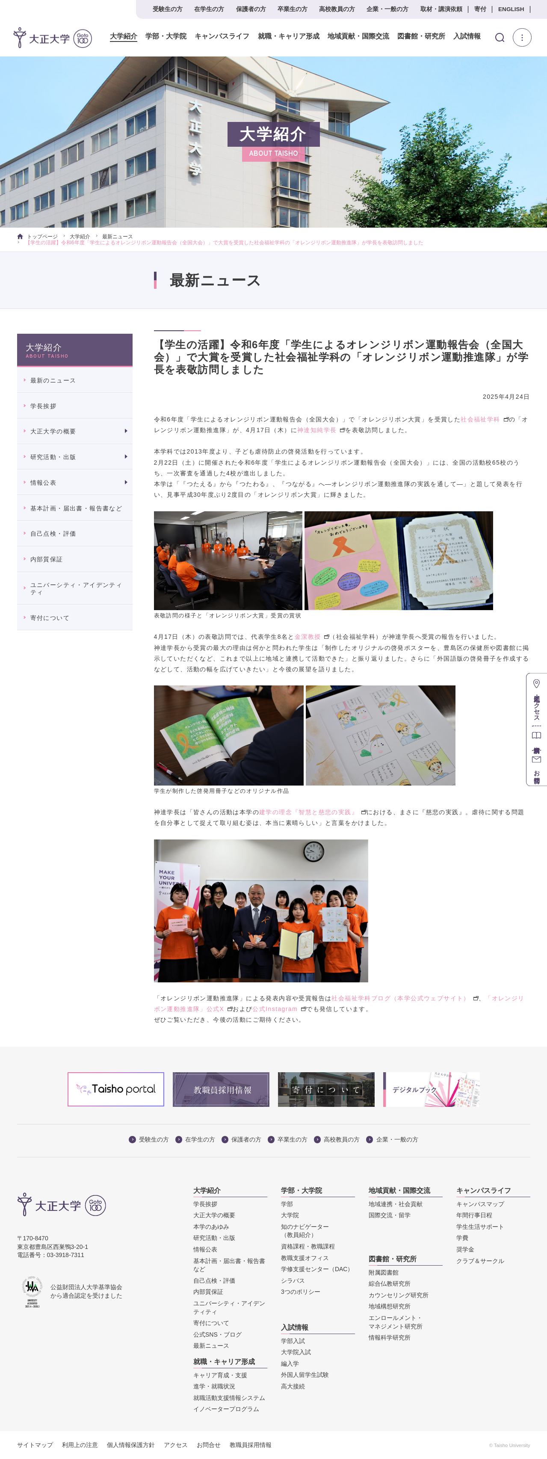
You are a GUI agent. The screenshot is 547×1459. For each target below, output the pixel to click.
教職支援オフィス (305, 1257)
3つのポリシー (300, 1291)
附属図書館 (384, 1272)
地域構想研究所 (390, 1306)
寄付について (50, 617)
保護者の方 (251, 9)
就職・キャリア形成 (284, 36)
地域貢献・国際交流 (353, 36)
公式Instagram (279, 1008)
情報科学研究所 (390, 1337)
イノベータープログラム (226, 1409)
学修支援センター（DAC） (317, 1269)
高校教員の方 (337, 9)
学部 (287, 1204)
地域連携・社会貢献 (396, 1204)
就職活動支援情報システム (229, 1397)
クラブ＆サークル (480, 1260)
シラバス (293, 1280)
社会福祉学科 (485, 419)
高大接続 (293, 1386)
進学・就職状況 (214, 1386)
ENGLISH (511, 9)
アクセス (176, 1444)
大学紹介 (119, 36)
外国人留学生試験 (305, 1374)
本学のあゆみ (211, 1226)
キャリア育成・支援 (220, 1375)
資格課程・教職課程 (308, 1246)
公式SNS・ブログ (217, 1334)
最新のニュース (53, 380)
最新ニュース (117, 237)
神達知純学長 (321, 430)
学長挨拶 (43, 406)
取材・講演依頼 (441, 9)
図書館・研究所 (417, 36)
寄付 (480, 9)
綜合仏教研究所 (390, 1283)
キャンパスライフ (217, 36)
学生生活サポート (480, 1226)
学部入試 (293, 1340)
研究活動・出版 (53, 457)
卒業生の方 (293, 9)
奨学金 (465, 1249)
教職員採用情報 (251, 1444)
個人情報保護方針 (131, 1444)
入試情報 (462, 36)
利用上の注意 (80, 1444)
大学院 (290, 1215)
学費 (462, 1237)
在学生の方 (209, 9)
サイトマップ (35, 1444)
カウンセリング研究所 (399, 1295)
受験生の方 (168, 9)
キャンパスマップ (480, 1204)
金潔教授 (312, 636)
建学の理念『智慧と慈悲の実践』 (313, 812)
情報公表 (43, 482)
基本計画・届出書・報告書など (76, 508)
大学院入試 (296, 1352)
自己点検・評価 (53, 533)
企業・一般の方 (387, 9)
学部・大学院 (161, 36)
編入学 (290, 1363)
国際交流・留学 (390, 1215)
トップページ (37, 237)
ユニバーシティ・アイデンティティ (76, 588)
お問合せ (209, 1444)
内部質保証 (46, 559)
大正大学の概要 (53, 431)
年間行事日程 (474, 1215)
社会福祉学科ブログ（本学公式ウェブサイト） (404, 998)
